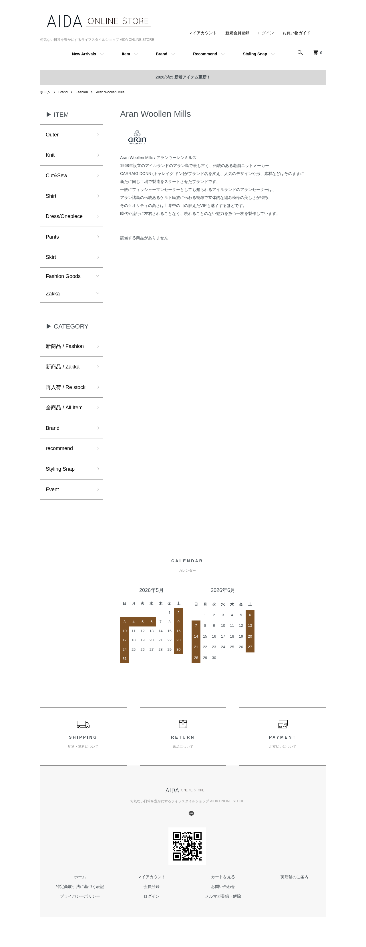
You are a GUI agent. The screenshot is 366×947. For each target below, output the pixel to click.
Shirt (51, 196)
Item (126, 54)
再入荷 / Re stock (65, 387)
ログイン (266, 33)
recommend (59, 448)
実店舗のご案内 (295, 877)
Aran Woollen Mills (110, 92)
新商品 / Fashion (65, 346)
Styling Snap (255, 54)
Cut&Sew (56, 175)
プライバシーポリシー (80, 896)
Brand (161, 54)
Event (52, 489)
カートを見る (223, 877)
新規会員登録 (237, 33)
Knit (50, 155)
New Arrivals (84, 54)
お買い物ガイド (297, 33)
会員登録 (152, 886)
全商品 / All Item (64, 407)
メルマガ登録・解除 (223, 896)
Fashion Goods (63, 276)
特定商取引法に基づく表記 (80, 886)
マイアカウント (203, 33)
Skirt (51, 257)
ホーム (45, 92)
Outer (52, 135)
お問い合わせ (223, 886)
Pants (52, 237)
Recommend (205, 54)
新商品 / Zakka (62, 367)
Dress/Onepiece (64, 216)
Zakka (53, 294)
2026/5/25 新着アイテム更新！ (183, 77)
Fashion (82, 92)
